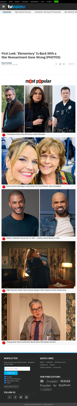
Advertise (49, 362)
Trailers (49, 2)
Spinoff (48, 12)
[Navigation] (3, 6)
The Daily (9, 377)
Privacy (52, 365)
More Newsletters (11, 386)
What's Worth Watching (13, 379)
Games (17, 2)
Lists (42, 2)
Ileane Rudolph (7, 63)
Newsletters (35, 2)
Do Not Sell (57, 367)
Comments (71, 64)
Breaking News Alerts (12, 381)
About (42, 362)
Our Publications (50, 376)
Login (56, 1)
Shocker (23, 12)
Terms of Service (45, 367)
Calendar (25, 2)
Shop (10, 2)
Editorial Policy (60, 362)
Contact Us (44, 365)
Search (4, 2)
